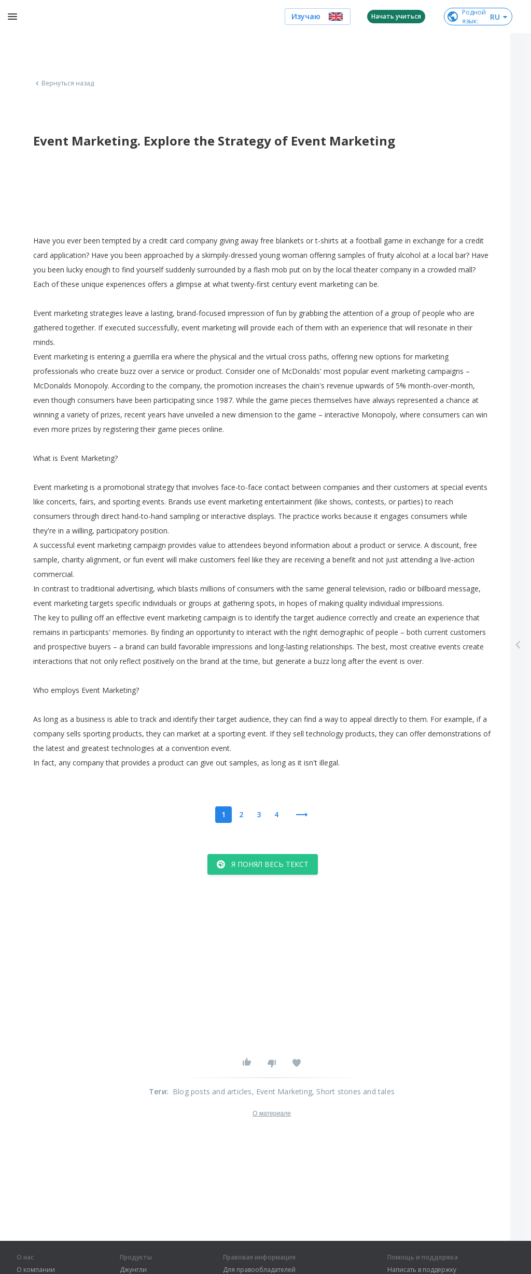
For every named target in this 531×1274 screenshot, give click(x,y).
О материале (272, 1113)
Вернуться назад (63, 83)
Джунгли (133, 1270)
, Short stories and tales (353, 1091)
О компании (36, 1270)
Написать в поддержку (421, 1270)
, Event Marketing (282, 1091)
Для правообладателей (259, 1270)
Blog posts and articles (212, 1091)
